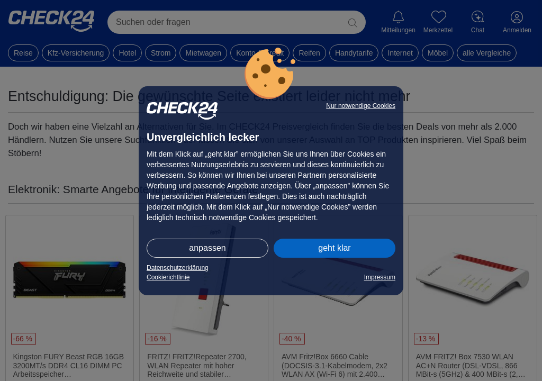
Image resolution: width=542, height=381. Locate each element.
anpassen (207, 247)
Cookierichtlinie (168, 277)
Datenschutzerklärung (178, 267)
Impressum (379, 277)
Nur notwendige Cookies (360, 106)
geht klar (334, 247)
